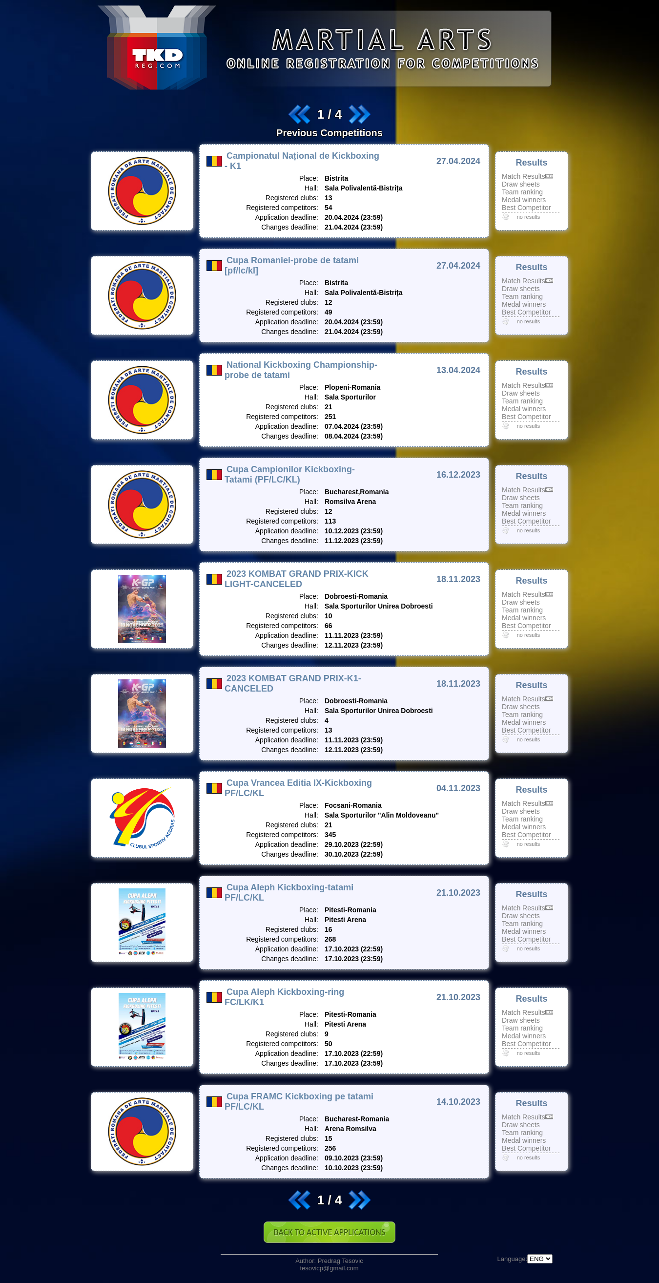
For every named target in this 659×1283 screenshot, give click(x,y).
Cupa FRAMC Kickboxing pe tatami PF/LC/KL (299, 1102)
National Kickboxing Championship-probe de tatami (301, 370)
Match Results (523, 176)
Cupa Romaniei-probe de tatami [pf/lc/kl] (292, 265)
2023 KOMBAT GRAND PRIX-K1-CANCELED (293, 683)
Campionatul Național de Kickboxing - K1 (302, 161)
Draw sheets (521, 184)
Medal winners (524, 200)
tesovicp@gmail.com (329, 1268)
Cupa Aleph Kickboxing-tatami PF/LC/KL (289, 893)
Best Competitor (526, 207)
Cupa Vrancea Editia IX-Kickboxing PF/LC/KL (298, 788)
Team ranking (522, 192)
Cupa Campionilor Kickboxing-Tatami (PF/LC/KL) (290, 474)
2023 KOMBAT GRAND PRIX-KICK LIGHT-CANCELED (297, 579)
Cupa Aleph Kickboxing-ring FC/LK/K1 (284, 997)
